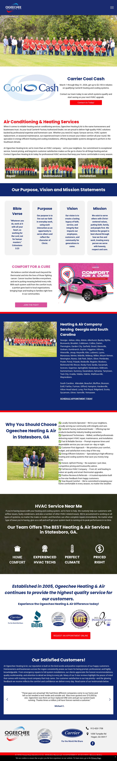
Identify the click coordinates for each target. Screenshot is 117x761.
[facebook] (92, 743)
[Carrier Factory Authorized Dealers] (58, 619)
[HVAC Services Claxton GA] (15, 619)
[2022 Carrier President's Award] (101, 619)
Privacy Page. (96, 758)
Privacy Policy (96, 755)
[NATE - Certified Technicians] (80, 619)
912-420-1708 (96, 728)
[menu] (112, 7)
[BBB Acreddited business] (37, 619)
